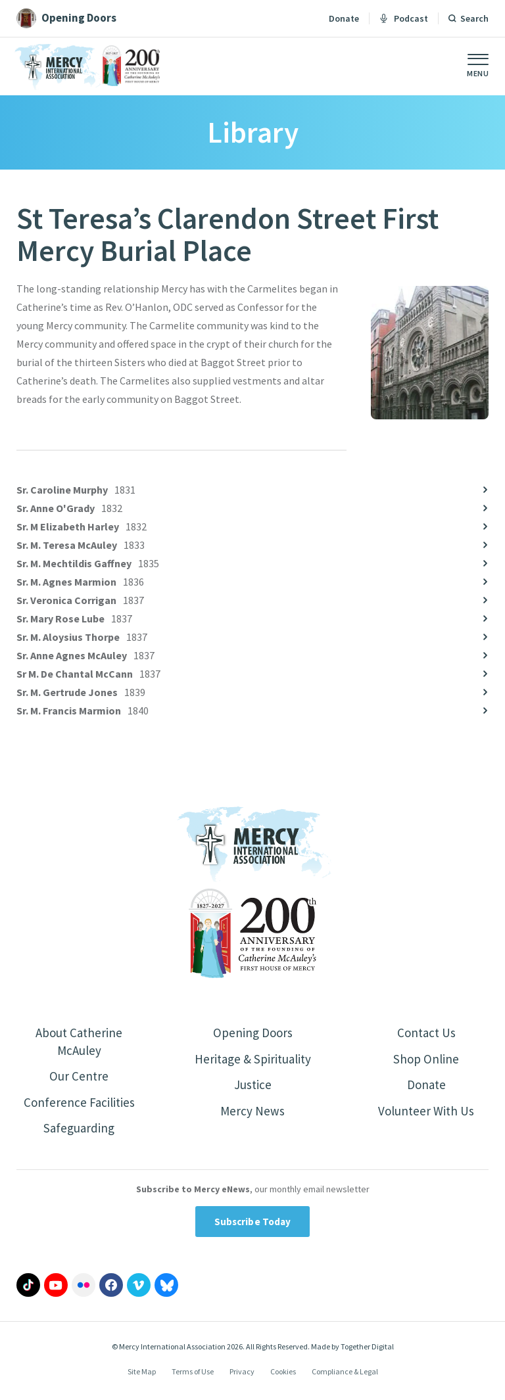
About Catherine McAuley (79, 1042)
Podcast (403, 18)
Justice (252, 1087)
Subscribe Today (252, 1227)
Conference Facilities (79, 1105)
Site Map (142, 1377)
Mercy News (252, 1114)
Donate (344, 18)
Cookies (283, 1377)
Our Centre (79, 1078)
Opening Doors (252, 1033)
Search (474, 18)
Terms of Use (193, 1377)
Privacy (241, 1377)
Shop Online (426, 1060)
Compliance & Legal (345, 1377)
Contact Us (426, 1033)
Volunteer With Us (426, 1114)
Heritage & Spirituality (252, 1060)
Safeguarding (79, 1132)
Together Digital (367, 1352)
